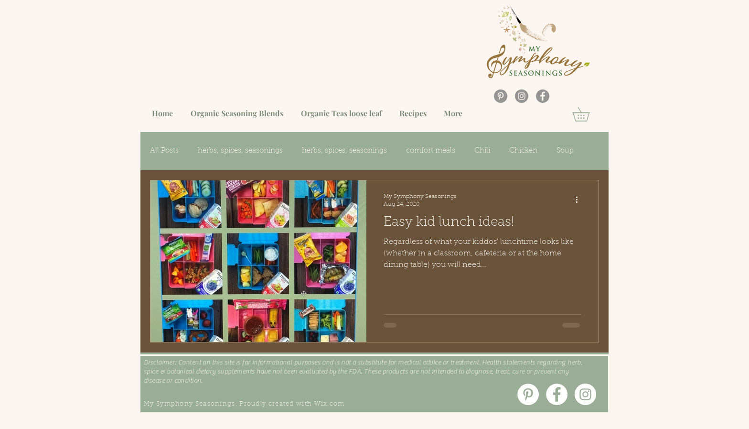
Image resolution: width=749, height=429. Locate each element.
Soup (565, 150)
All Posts (164, 150)
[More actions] (580, 200)
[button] (587, 114)
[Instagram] (521, 96)
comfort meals (430, 150)
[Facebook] (542, 96)
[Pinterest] (500, 96)
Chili (482, 150)
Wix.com (329, 404)
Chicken (523, 150)
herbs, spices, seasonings (240, 150)
